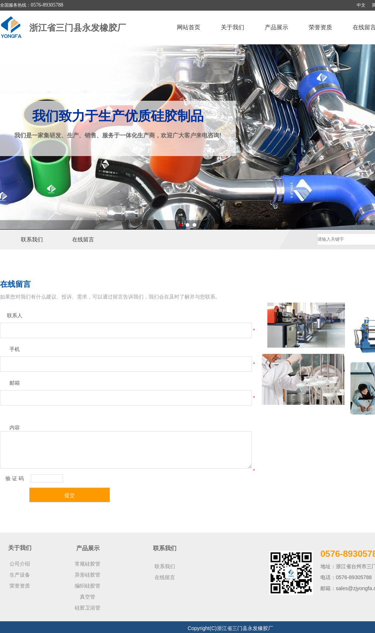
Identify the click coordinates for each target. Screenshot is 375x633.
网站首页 (188, 27)
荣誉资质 (320, 27)
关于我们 (232, 27)
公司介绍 (20, 564)
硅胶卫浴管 (87, 608)
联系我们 (32, 239)
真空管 (87, 597)
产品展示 (276, 27)
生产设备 (20, 575)
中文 (361, 5)
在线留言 (83, 239)
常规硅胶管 (87, 564)
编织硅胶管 (87, 586)
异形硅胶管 (87, 575)
